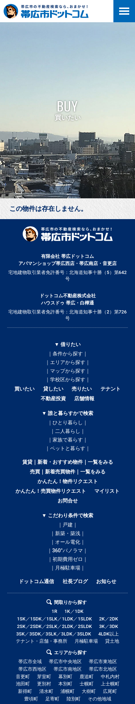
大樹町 (89, 691)
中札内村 (110, 676)
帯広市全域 (30, 661)
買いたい (24, 389)
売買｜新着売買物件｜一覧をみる (67, 471)
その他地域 (99, 698)
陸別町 (74, 698)
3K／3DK (108, 626)
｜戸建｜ (68, 525)
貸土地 (112, 641)
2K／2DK (108, 619)
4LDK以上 (108, 634)
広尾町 (110, 691)
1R (54, 611)
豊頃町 (31, 698)
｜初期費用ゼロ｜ (68, 559)
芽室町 (44, 676)
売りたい (82, 389)
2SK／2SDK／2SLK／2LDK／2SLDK (54, 626)
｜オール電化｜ (67, 542)
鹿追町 (87, 676)
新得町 (25, 691)
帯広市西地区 (32, 669)
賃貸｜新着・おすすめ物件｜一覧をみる (67, 462)
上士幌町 (110, 683)
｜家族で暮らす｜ (68, 440)
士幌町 (87, 683)
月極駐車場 (86, 641)
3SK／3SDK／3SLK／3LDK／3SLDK (53, 634)
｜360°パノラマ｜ (67, 550)
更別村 (44, 683)
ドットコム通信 (36, 581)
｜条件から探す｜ (68, 353)
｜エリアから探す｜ (67, 362)
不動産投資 (53, 398)
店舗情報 (84, 398)
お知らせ (106, 581)
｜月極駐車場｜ (67, 568)
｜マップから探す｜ (67, 371)
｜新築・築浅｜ (67, 533)
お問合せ (68, 501)
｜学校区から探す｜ (67, 379)
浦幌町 (67, 691)
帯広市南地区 (68, 669)
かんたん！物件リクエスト (67, 481)
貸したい (53, 389)
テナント (110, 389)
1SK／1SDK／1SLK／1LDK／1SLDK (54, 619)
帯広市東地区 (103, 661)
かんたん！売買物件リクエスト (50, 491)
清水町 (46, 691)
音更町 (23, 676)
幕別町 (65, 676)
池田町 (23, 683)
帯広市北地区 (103, 669)
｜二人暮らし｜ (67, 431)
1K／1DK (74, 611)
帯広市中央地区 (65, 661)
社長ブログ (75, 581)
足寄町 (52, 698)
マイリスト (107, 491)
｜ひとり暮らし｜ (68, 422)
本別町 (65, 683)
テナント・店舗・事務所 (41, 641)
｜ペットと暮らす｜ (67, 448)
